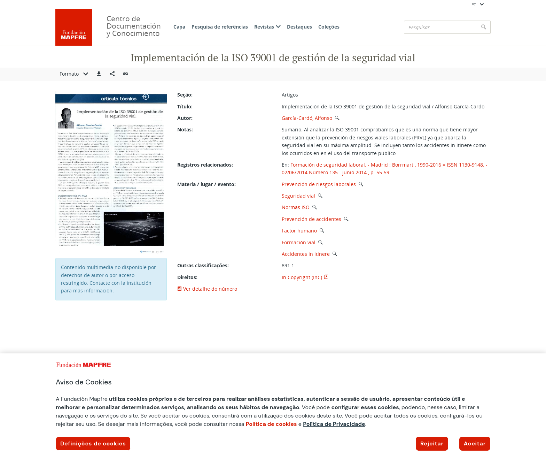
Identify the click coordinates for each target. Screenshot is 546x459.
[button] (99, 74)
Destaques (299, 26)
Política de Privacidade (334, 424)
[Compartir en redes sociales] (112, 74)
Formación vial (298, 242)
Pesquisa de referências (220, 26)
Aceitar (475, 443)
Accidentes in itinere (306, 254)
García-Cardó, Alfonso (307, 118)
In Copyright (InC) (302, 277)
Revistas (267, 26)
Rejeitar (432, 443)
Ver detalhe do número (207, 288)
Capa (179, 26)
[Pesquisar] (440, 27)
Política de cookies (271, 424)
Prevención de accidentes (311, 219)
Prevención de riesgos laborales (319, 184)
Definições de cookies (93, 443)
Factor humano (299, 230)
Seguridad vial (298, 195)
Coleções (329, 26)
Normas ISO (296, 207)
